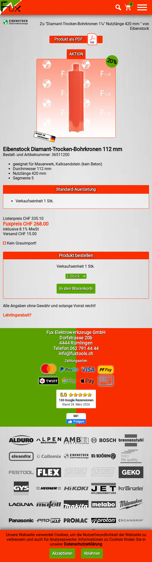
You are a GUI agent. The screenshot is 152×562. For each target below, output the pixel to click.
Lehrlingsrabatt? (17, 315)
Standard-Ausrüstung (76, 189)
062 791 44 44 (84, 348)
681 (76, 416)
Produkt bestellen (76, 255)
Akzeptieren (62, 553)
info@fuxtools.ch (76, 353)
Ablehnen (92, 553)
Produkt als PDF (75, 39)
